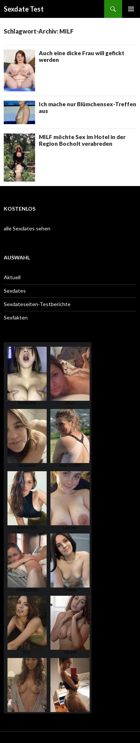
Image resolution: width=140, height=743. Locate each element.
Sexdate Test (24, 9)
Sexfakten (16, 317)
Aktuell (12, 277)
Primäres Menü (131, 9)
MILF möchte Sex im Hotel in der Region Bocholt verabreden (82, 140)
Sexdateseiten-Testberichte (37, 304)
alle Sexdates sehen (27, 228)
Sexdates (15, 290)
